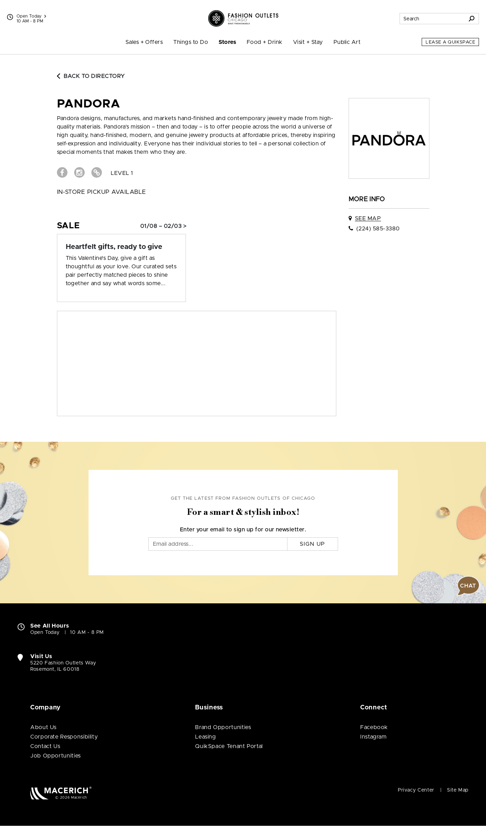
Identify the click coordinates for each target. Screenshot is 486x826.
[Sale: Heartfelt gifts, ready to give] (121, 247)
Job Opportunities (55, 756)
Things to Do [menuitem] (190, 42)
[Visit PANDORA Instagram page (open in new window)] (79, 172)
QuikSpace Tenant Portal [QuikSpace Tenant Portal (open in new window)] (229, 746)
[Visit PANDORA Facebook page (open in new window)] (62, 172)
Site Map (457, 790)
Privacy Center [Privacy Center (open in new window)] (416, 790)
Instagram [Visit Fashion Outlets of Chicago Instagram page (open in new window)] (373, 737)
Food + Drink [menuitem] (265, 42)
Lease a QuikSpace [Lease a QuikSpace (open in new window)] (450, 42)
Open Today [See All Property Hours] (31, 16)
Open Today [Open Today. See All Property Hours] (44, 632)
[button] (468, 585)
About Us (43, 727)
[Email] (217, 544)
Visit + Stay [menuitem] (308, 42)
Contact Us (45, 746)
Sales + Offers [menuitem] (144, 42)
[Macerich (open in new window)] (61, 793)
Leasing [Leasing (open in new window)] (205, 737)
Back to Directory (91, 76)
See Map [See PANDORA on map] (368, 218)
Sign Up (312, 544)
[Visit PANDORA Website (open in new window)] (96, 172)
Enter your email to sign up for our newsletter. (243, 529)
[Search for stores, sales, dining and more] (432, 18)
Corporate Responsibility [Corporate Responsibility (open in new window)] (64, 737)
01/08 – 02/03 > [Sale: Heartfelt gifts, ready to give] (163, 226)
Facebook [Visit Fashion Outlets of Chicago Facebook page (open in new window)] (374, 727)
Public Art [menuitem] (347, 42)
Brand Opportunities (223, 727)
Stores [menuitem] (227, 42)
